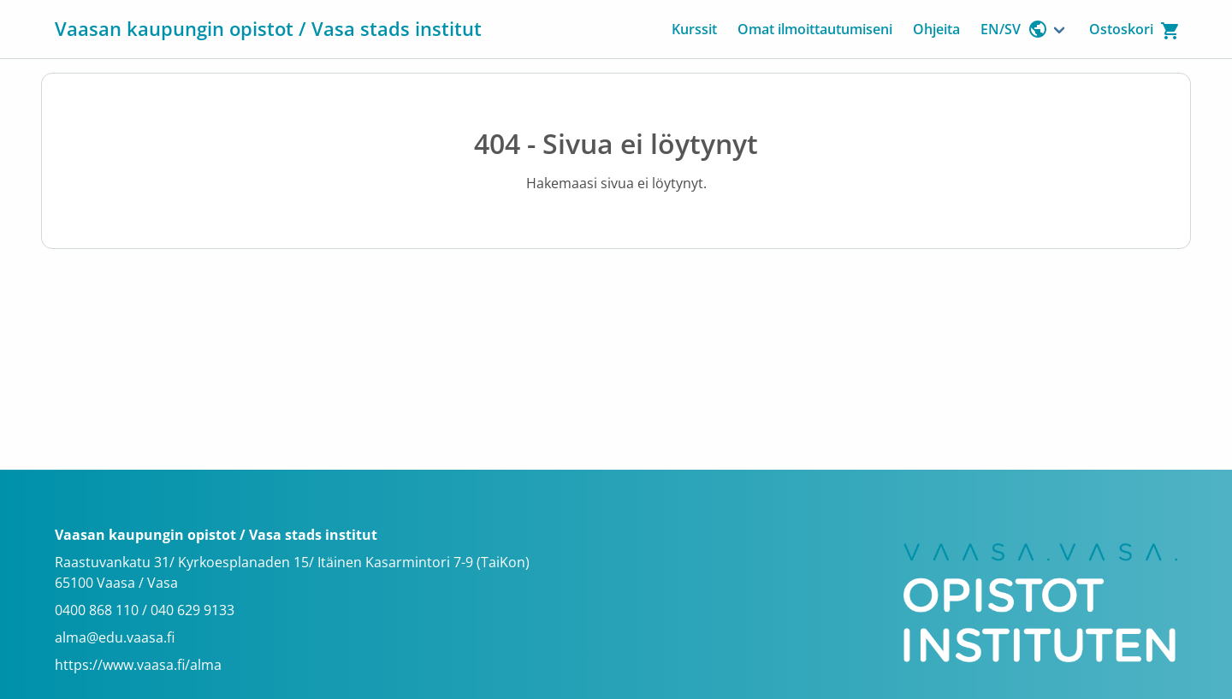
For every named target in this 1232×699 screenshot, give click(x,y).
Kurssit (694, 29)
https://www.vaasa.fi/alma (138, 664)
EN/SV (1014, 29)
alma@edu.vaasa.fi (115, 637)
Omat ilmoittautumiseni (814, 29)
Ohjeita (936, 29)
